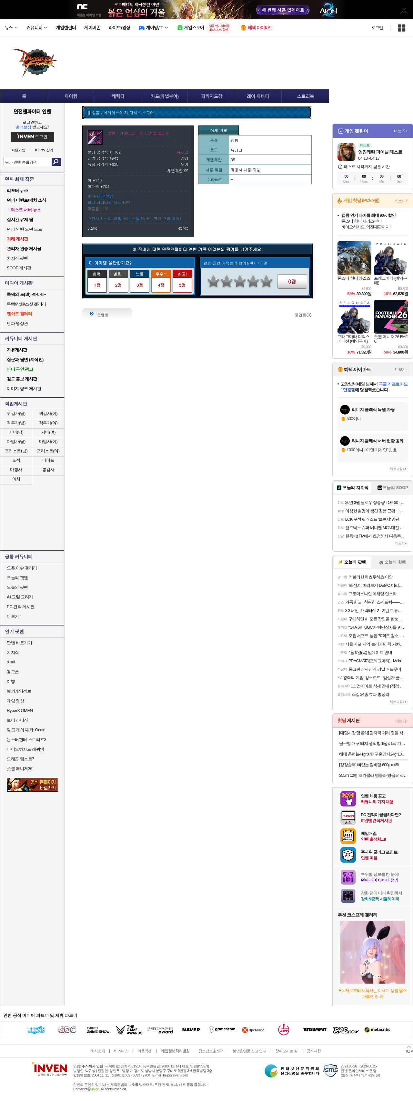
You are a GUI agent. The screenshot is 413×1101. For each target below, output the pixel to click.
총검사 (48, 469)
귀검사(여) (48, 413)
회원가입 (18, 150)
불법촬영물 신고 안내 (249, 1051)
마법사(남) (16, 441)
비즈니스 (121, 1051)
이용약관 (144, 1051)
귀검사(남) (16, 413)
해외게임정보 (19, 691)
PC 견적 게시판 (21, 607)
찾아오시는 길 (286, 1051)
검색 (56, 162)
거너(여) (48, 432)
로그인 (377, 27)
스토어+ (401, 201)
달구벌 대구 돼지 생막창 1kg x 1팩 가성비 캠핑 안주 (373, 743)
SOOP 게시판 (19, 268)
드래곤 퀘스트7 (20, 759)
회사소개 (98, 1051)
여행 (11, 681)
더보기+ (401, 131)
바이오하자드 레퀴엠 (25, 749)
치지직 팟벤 (17, 258)
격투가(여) (48, 422)
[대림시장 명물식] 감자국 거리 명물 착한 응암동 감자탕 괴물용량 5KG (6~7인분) (373, 732)
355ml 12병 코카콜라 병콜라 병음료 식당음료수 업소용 (373, 775)
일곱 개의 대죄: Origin (26, 730)
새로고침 (396, 469)
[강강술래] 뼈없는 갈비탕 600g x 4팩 (369, 764)
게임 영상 (15, 701)
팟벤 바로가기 (19, 643)
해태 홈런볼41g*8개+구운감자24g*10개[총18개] (373, 754)
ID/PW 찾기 (44, 150)
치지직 (13, 652)
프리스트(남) (16, 450)
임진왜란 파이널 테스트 (380, 152)
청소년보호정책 (210, 1051)
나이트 (48, 460)
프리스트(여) (48, 450)
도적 (16, 460)
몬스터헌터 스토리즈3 (26, 739)
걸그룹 (13, 672)
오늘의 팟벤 (17, 587)
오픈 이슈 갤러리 (22, 568)
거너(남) (16, 432)
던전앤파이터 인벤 (32, 111)
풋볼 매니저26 (19, 768)
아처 (16, 478)
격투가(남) (16, 422)
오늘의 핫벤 (17, 578)
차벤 (11, 662)
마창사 (16, 469)
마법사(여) (48, 441)
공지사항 (314, 1051)
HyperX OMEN (20, 710)
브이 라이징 (17, 720)
